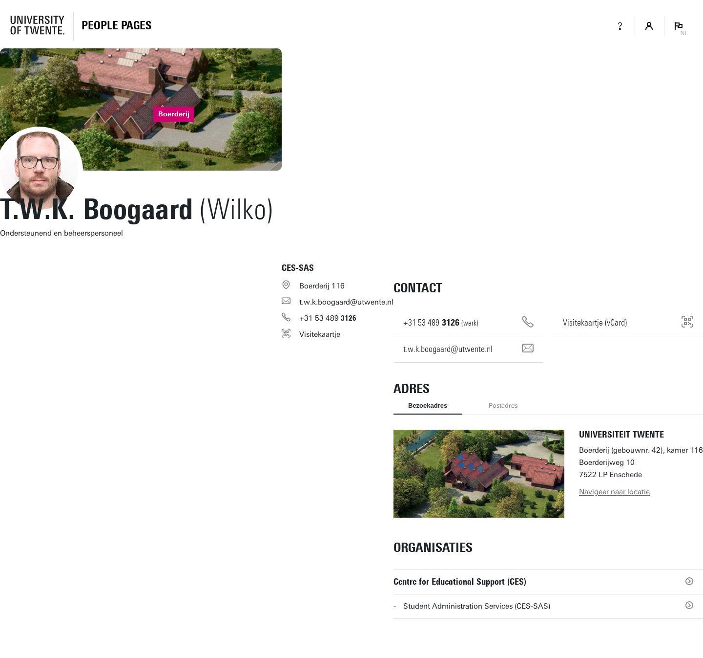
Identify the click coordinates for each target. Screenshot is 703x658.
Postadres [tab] (503, 405)
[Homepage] (116, 26)
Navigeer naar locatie (614, 491)
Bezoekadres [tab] (427, 405)
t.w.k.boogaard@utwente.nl (346, 302)
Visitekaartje (319, 334)
